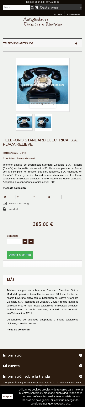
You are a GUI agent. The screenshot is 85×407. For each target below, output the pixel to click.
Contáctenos (73, 14)
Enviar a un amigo (19, 203)
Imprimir (14, 209)
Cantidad (12, 235)
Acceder (58, 14)
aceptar (7, 396)
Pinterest (54, 197)
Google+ (39, 197)
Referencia (9, 152)
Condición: (9, 158)
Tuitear (9, 197)
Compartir (23, 197)
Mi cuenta (11, 365)
